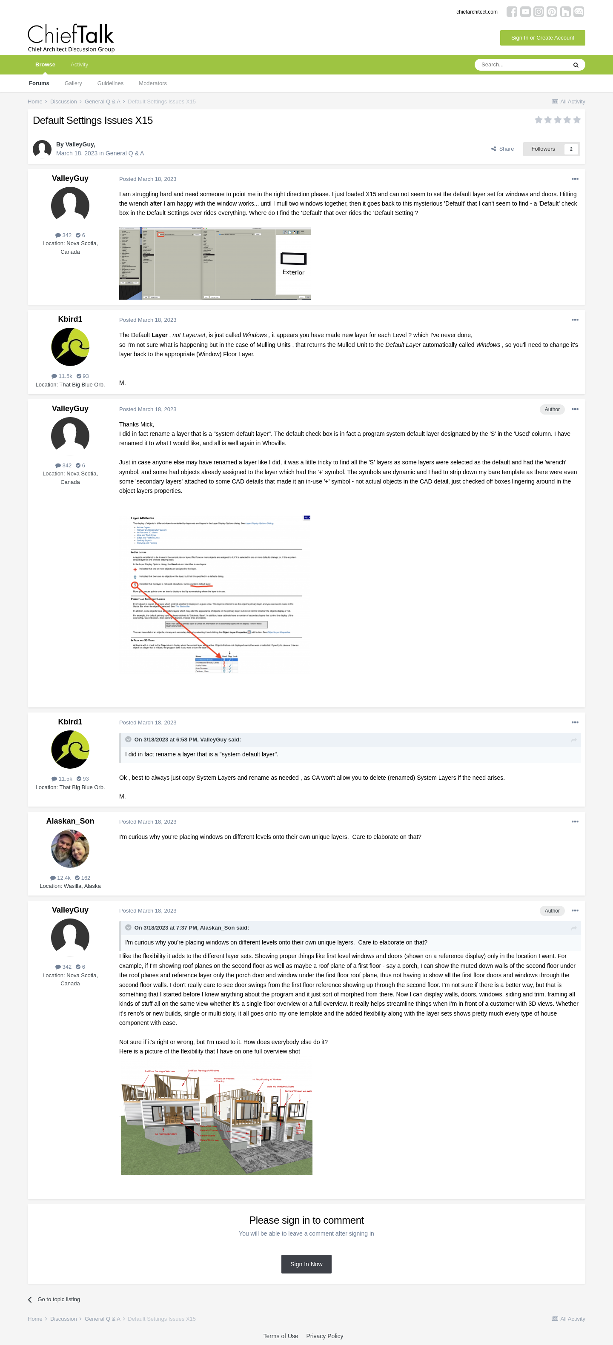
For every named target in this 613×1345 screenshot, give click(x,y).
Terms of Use (280, 1336)
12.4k (60, 878)
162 (82, 878)
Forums (39, 83)
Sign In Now (306, 1264)
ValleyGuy (80, 144)
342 (63, 235)
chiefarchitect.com (477, 12)
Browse (45, 67)
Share (502, 149)
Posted (147, 179)
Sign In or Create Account (542, 37)
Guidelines (110, 83)
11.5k (62, 376)
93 (83, 376)
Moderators (153, 83)
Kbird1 (70, 319)
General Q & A (125, 153)
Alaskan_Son (70, 821)
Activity (79, 64)
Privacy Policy (324, 1336)
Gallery (73, 83)
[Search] (521, 65)
